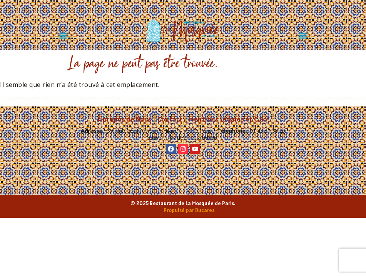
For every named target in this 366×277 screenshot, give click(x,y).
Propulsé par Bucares (189, 210)
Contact (170, 119)
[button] (63, 35)
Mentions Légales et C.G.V (229, 119)
